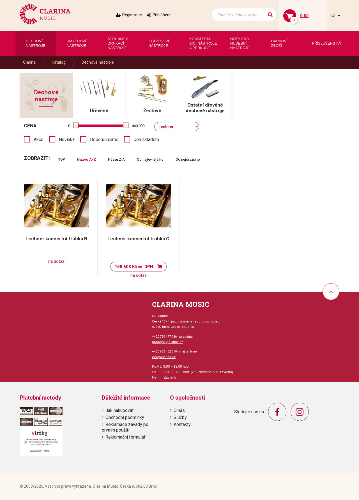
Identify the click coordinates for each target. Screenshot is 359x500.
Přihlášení (161, 14)
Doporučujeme (104, 139)
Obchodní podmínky (124, 417)
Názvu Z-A (116, 159)
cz (333, 15)
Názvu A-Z (86, 159)
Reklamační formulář (125, 437)
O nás (179, 410)
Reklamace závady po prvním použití (125, 427)
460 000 (138, 126)
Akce (38, 139)
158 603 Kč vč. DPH (134, 266)
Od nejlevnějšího (150, 159)
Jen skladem (146, 139)
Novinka (67, 139)
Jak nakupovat (119, 410)
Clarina (29, 62)
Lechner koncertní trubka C (138, 238)
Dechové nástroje (98, 62)
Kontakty (182, 424)
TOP (61, 159)
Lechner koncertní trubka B (56, 238)
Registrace (132, 14)
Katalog (59, 62)
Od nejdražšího (188, 159)
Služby (180, 417)
